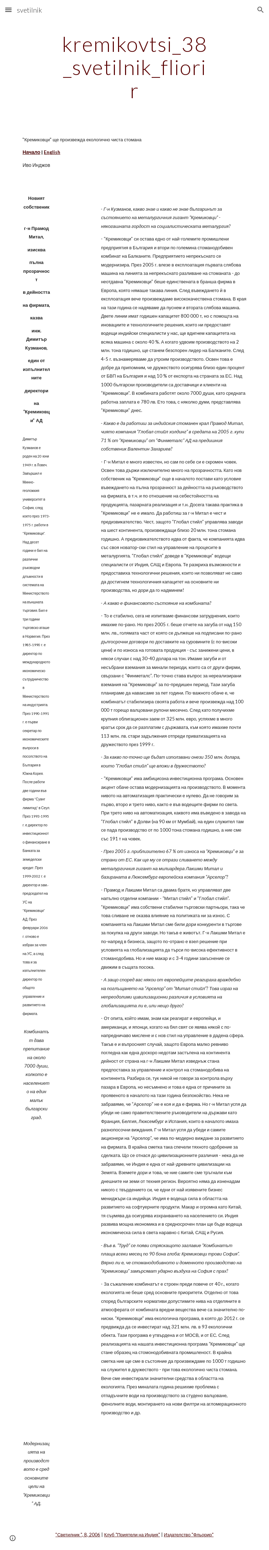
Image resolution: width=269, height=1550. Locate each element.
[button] (8, 9)
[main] (134, 66)
